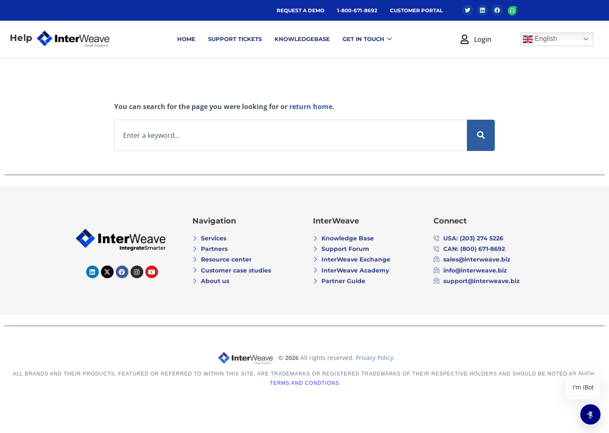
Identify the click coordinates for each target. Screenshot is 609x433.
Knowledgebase (302, 39)
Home (186, 39)
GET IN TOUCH (367, 39)
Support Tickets (235, 39)
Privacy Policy (374, 371)
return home (310, 106)
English (540, 39)
